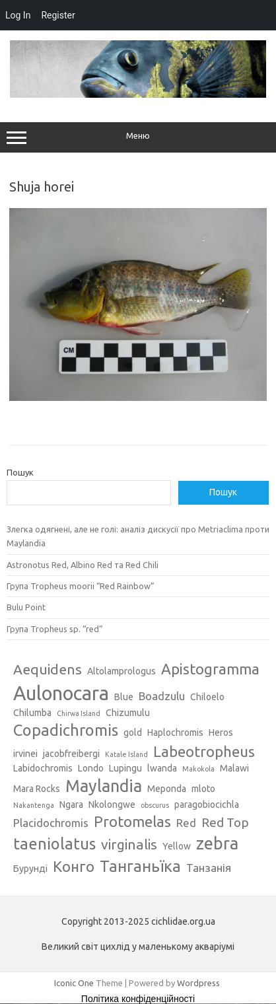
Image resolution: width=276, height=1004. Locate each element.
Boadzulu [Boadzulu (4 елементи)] (162, 696)
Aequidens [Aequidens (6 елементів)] (47, 669)
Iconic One (74, 982)
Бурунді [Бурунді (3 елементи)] (30, 868)
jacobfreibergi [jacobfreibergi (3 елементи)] (71, 753)
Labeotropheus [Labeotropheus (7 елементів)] (204, 751)
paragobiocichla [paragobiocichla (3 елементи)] (206, 804)
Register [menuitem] (58, 15)
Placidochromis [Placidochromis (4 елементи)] (50, 822)
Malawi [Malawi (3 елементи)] (234, 768)
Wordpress (198, 982)
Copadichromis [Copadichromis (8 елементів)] (65, 729)
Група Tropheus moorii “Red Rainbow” (81, 586)
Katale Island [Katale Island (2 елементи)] (126, 754)
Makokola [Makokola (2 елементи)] (198, 769)
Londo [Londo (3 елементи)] (91, 768)
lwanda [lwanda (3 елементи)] (162, 768)
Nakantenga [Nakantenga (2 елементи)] (33, 805)
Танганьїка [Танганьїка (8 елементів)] (140, 866)
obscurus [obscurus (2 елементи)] (155, 805)
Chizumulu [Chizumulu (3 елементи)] (128, 712)
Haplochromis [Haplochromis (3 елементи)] (175, 732)
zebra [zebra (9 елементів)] (217, 843)
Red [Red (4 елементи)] (186, 822)
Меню (138, 137)
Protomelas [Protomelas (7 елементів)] (132, 821)
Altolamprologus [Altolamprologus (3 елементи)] (121, 671)
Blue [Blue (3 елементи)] (123, 697)
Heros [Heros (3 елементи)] (221, 732)
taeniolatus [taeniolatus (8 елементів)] (54, 843)
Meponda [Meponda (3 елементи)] (166, 788)
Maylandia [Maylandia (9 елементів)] (103, 786)
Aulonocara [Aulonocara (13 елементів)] (61, 693)
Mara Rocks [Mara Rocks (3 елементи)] (36, 788)
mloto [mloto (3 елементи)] (203, 788)
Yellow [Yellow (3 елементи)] (176, 846)
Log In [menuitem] (17, 15)
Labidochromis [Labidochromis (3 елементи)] (43, 768)
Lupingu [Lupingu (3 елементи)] (125, 768)
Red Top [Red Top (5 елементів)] (225, 822)
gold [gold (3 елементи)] (132, 732)
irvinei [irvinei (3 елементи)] (25, 753)
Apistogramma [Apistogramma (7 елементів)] (210, 669)
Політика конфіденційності (138, 998)
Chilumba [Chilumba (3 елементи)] (32, 712)
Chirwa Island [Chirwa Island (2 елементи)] (78, 713)
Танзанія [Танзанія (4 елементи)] (208, 867)
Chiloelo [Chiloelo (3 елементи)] (207, 697)
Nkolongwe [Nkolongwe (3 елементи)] (111, 804)
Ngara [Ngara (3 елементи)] (71, 804)
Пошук (20, 472)
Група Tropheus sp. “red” (55, 628)
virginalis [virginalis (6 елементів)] (129, 844)
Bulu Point (26, 607)
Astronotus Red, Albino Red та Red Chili (82, 564)
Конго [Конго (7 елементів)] (73, 866)
